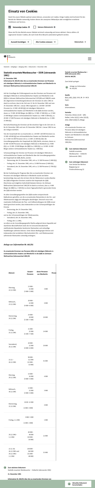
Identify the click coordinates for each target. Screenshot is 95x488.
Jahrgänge (14, 40)
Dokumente (32, 40)
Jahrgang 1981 (23, 40)
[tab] (21, 7)
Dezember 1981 (42, 40)
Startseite (6, 40)
